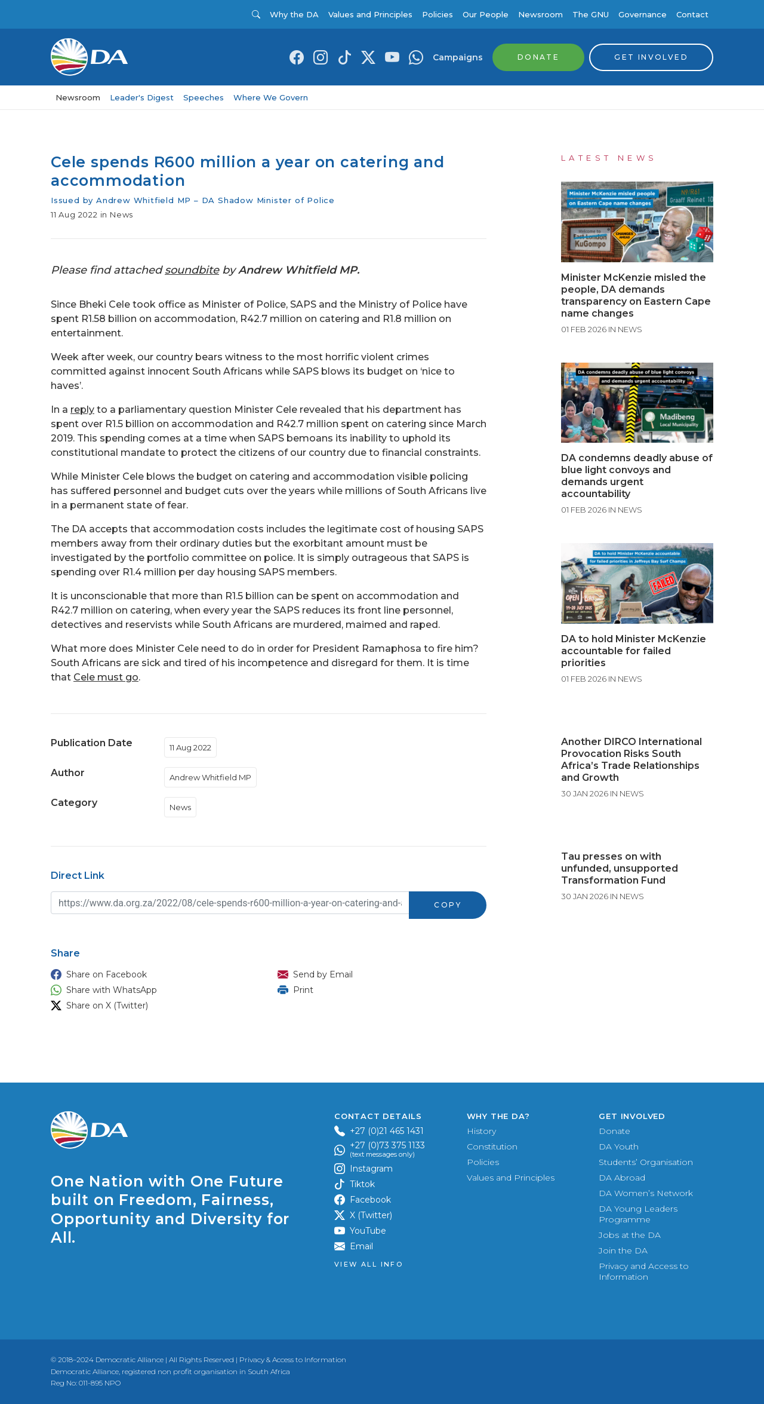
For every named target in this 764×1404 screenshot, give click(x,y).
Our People (486, 14)
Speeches (203, 97)
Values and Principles (370, 14)
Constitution (492, 1146)
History (481, 1131)
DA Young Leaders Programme (638, 1214)
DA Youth (619, 1146)
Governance (642, 14)
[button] (152, 974)
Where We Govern (270, 97)
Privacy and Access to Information (644, 1271)
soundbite (192, 270)
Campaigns (458, 57)
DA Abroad (622, 1177)
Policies (437, 14)
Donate (614, 1131)
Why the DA (294, 14)
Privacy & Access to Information (292, 1359)
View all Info (368, 1264)
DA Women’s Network (646, 1193)
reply (82, 409)
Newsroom (540, 14)
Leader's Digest (142, 97)
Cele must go (105, 677)
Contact (692, 14)
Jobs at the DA (630, 1235)
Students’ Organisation (646, 1162)
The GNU (590, 14)
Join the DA (623, 1250)
